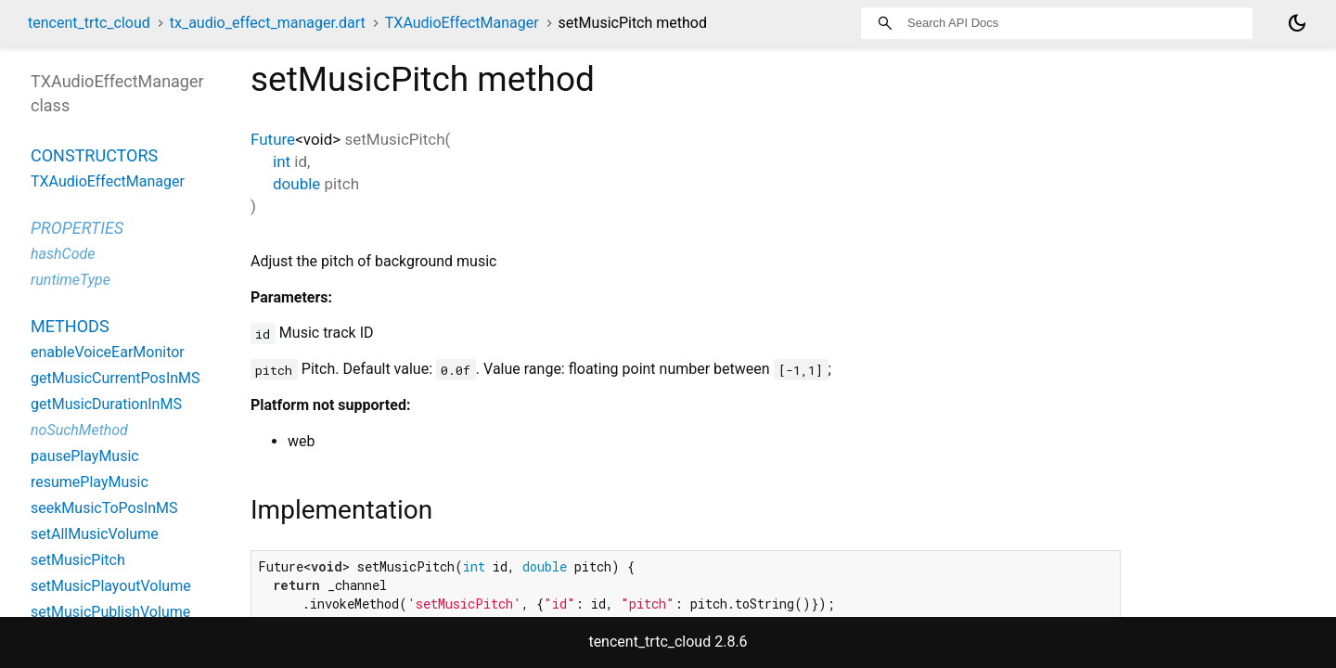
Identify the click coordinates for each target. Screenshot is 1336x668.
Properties (77, 228)
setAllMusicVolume (95, 534)
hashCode (63, 254)
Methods (70, 326)
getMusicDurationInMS (106, 404)
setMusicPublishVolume (110, 612)
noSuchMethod (79, 430)
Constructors (94, 155)
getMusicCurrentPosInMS (115, 378)
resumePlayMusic (89, 482)
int (281, 161)
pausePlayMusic (85, 456)
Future (272, 139)
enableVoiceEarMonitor (108, 352)
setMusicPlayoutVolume (111, 586)
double (296, 183)
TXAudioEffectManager (462, 23)
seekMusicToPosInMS (104, 508)
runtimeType (70, 280)
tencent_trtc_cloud (89, 23)
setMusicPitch (78, 560)
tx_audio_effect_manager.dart (268, 23)
